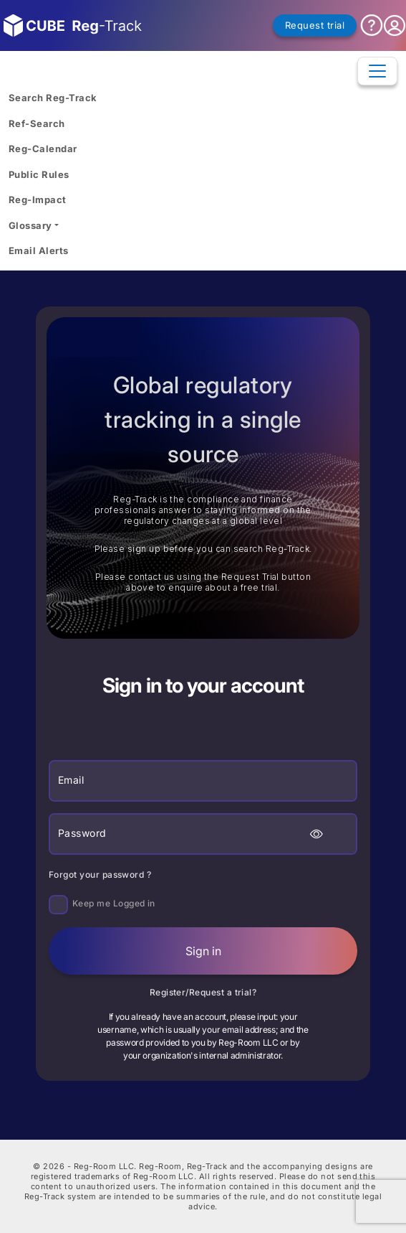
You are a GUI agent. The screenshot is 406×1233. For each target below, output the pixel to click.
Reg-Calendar (43, 148)
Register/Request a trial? (203, 992)
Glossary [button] (30, 225)
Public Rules (39, 174)
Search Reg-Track (53, 97)
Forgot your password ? (100, 874)
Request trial (314, 25)
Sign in (203, 951)
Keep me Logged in (113, 903)
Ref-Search (37, 123)
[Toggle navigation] (377, 71)
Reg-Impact (38, 199)
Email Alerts (39, 250)
